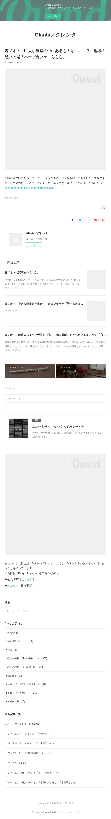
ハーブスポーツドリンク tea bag (22, 723)
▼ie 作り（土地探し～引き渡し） (25, 684)
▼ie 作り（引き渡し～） (21, 693)
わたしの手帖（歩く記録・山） (24, 667)
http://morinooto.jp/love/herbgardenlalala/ (29, 187)
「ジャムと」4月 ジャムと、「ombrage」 (28, 733)
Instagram (13, 585)
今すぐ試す (53, 16)
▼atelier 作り (15, 701)
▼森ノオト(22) (11, 198)
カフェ (11, 650)
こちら (25, 579)
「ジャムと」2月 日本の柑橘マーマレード (28, 753)
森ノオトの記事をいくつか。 (22, 272)
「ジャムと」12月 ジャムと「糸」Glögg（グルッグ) (33, 772)
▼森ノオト (14, 675)
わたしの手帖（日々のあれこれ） (26, 658)
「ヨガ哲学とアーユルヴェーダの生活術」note (29, 743)
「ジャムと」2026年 (16, 763)
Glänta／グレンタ (55, 35)
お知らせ (12, 632)
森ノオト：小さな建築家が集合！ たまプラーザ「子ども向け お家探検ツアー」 (54, 303)
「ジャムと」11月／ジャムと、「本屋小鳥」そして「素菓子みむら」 (41, 782)
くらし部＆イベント (19, 641)
